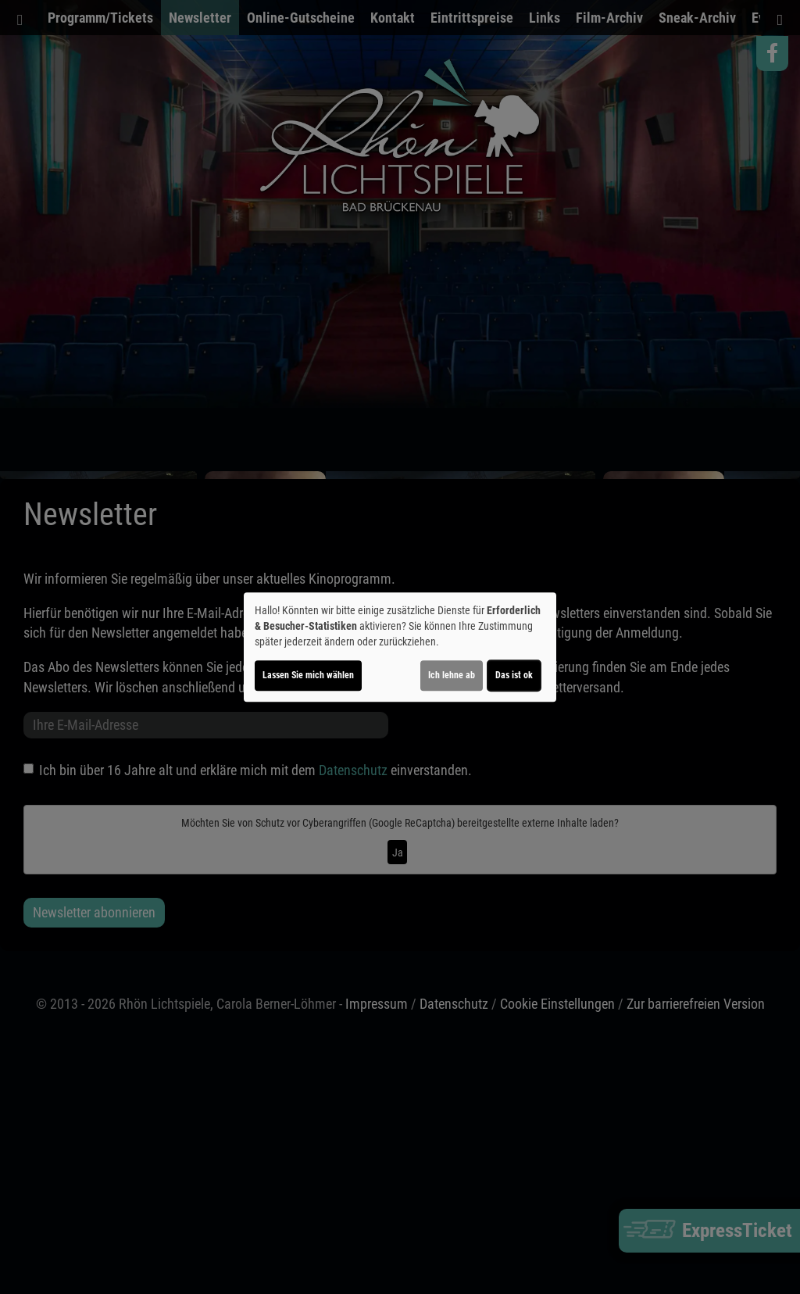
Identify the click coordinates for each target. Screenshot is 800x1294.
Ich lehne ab (451, 675)
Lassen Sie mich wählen (308, 675)
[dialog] (400, 647)
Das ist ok (514, 675)
